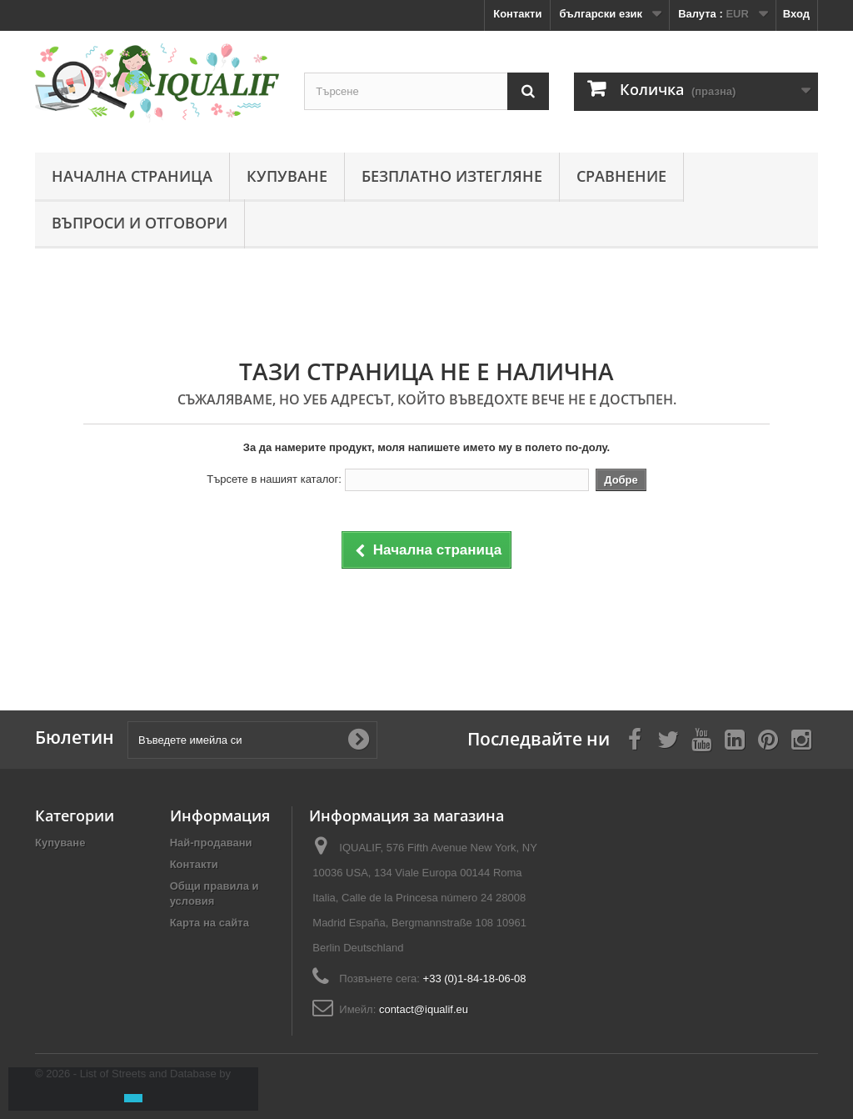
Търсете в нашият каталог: (274, 479)
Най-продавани (211, 842)
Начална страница (132, 176)
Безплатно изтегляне (452, 176)
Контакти (517, 14)
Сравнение (621, 176)
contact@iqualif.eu (423, 1009)
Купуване (287, 176)
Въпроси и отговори (139, 223)
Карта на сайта (209, 922)
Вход (796, 14)
